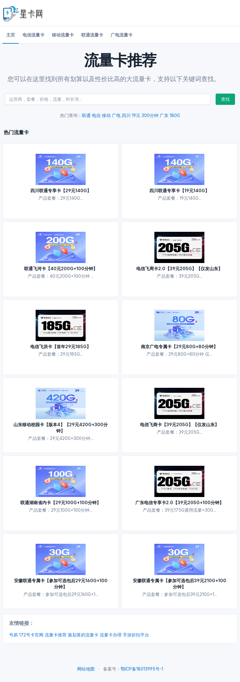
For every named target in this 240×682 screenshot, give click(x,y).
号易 (13, 634)
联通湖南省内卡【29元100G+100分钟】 (60, 502)
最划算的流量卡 (83, 634)
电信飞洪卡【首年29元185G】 (60, 346)
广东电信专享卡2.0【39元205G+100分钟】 (179, 502)
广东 (164, 115)
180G (175, 115)
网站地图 (86, 668)
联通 (86, 115)
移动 (106, 115)
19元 (136, 115)
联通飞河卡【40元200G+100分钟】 (61, 268)
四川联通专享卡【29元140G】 (60, 190)
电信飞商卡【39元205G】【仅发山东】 (179, 424)
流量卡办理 (111, 634)
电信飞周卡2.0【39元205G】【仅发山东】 (179, 268)
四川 (126, 115)
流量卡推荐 (56, 634)
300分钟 (150, 115)
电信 (96, 115)
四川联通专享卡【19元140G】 (179, 190)
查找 (225, 99)
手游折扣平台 (136, 634)
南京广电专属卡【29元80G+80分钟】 (179, 346)
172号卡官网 (31, 634)
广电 (116, 115)
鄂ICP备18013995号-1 (142, 668)
